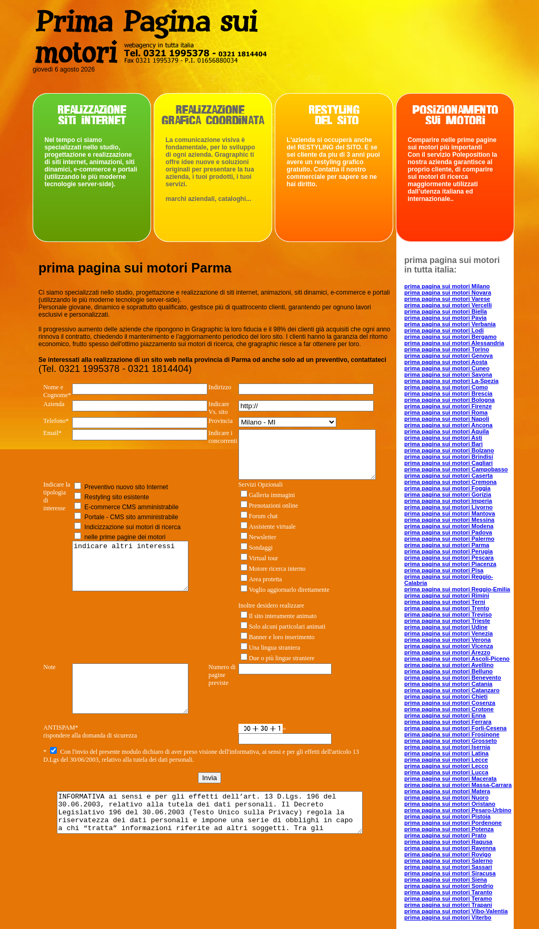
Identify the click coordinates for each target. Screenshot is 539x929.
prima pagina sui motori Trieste (447, 621)
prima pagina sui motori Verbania (450, 324)
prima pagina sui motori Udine (445, 627)
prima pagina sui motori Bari (443, 444)
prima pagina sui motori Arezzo (447, 652)
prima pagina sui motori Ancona (448, 425)
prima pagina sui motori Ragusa (448, 842)
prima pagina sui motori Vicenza (448, 646)
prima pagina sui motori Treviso (448, 614)
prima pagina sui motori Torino (446, 349)
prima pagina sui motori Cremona (450, 482)
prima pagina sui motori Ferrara (448, 722)
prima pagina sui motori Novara (447, 292)
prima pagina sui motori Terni (444, 602)
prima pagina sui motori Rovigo (447, 854)
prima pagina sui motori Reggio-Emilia (457, 589)
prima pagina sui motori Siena (445, 879)
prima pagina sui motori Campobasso (456, 469)
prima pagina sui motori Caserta (448, 475)
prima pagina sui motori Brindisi (448, 456)
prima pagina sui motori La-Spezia (451, 381)
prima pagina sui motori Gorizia (447, 494)
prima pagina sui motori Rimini (446, 595)
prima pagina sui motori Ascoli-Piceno (457, 658)
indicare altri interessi (132, 580)
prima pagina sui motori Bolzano (449, 450)
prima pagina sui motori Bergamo (450, 337)
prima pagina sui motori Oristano (449, 804)
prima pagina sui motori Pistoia (447, 816)
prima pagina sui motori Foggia (447, 488)
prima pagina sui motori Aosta (445, 362)
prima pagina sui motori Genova (448, 355)
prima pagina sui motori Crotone (449, 709)
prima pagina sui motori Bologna (449, 400)
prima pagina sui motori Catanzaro (452, 690)
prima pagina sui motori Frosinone (452, 734)
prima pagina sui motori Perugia (448, 551)
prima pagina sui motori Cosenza (449, 703)
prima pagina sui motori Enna (445, 715)
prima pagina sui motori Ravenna (450, 848)
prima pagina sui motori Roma (445, 412)
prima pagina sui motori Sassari (448, 867)
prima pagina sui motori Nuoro (446, 797)
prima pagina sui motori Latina (446, 753)
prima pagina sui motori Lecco (446, 766)
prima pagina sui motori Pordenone (453, 823)
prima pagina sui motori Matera (447, 791)
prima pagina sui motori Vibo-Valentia (456, 911)
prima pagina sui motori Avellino (449, 665)
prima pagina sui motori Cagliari (448, 463)
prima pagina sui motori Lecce (446, 759)
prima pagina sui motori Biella (445, 311)
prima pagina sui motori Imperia (448, 501)
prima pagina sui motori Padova (448, 532)
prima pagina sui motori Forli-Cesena (455, 728)
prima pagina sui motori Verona (447, 640)
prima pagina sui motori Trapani (448, 905)
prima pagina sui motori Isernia (447, 747)
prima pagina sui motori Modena (448, 526)
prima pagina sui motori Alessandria (454, 343)
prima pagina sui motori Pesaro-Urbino (458, 810)
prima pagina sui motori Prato (445, 835)
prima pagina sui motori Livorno (448, 507)
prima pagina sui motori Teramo (448, 898)
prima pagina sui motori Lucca (446, 772)
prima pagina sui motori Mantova (449, 513)
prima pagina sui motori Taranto (448, 892)
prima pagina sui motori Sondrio (448, 886)
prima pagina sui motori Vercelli (448, 305)
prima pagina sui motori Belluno (448, 671)
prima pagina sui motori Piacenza (450, 564)
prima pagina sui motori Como (446, 387)
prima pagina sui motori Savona (448, 374)
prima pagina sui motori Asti (443, 438)
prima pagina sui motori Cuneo (447, 368)
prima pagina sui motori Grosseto (450, 741)
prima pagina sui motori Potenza (449, 829)
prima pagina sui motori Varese (447, 299)
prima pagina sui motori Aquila (446, 431)
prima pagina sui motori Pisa (443, 570)
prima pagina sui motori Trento (446, 608)
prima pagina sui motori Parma (446, 545)
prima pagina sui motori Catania (448, 684)
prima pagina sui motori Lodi (444, 330)
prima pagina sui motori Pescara (449, 557)
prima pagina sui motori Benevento (452, 677)
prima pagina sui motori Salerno (448, 860)
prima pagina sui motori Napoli (446, 419)
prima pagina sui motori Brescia (448, 393)
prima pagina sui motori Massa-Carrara (458, 785)
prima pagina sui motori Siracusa (450, 873)
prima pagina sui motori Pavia (445, 318)
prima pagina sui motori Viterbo (447, 917)
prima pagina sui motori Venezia (448, 633)
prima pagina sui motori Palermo (449, 539)
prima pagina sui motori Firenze (448, 406)
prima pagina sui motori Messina (449, 520)
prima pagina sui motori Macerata (450, 778)
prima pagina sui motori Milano (447, 286)
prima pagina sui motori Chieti (445, 696)
